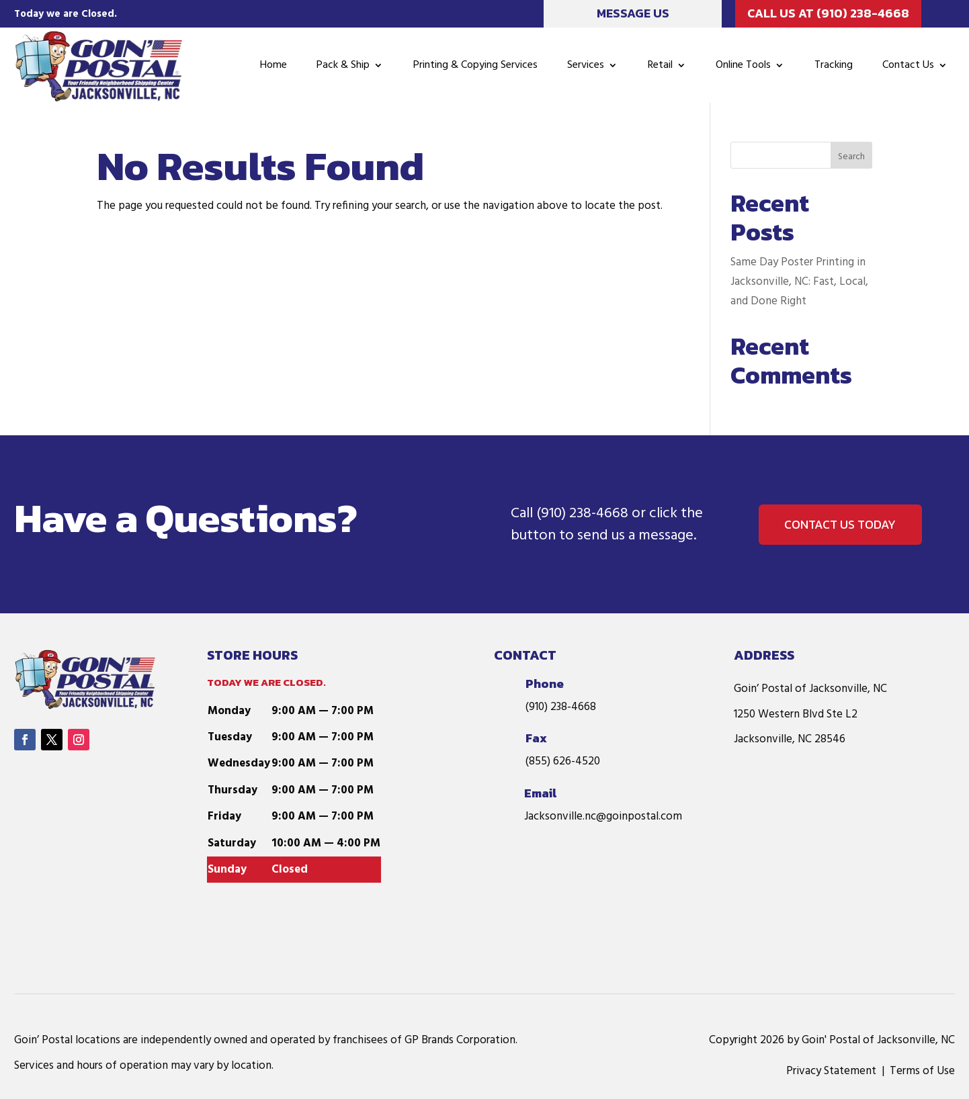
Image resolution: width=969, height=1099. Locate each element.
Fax (536, 738)
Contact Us (908, 65)
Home (273, 65)
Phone (544, 683)
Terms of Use (922, 1071)
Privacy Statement (831, 1071)
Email (540, 793)
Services (585, 65)
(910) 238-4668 (582, 513)
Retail (660, 65)
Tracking (833, 65)
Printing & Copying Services (475, 65)
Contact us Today (841, 524)
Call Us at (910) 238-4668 (828, 13)
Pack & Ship (343, 65)
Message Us (633, 13)
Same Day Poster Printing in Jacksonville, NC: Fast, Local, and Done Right (799, 281)
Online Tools (743, 65)
